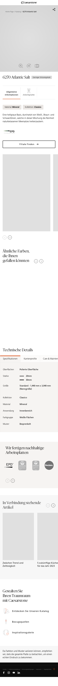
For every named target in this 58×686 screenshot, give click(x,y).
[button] (10, 237)
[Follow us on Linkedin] (19, 672)
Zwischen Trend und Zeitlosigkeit (13, 564)
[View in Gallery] (26, 192)
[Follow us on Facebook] (4, 672)
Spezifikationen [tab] (10, 358)
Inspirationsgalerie (23, 632)
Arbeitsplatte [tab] (29, 92)
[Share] (54, 9)
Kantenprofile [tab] (30, 358)
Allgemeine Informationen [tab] (11, 93)
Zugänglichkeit (47, 669)
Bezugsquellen (21, 622)
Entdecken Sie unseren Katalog (31, 611)
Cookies (5, 669)
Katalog (18, 12)
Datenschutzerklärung (14, 669)
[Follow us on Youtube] (14, 672)
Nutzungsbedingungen (28, 669)
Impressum (39, 669)
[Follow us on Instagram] (9, 672)
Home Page (9, 12)
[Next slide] (53, 505)
